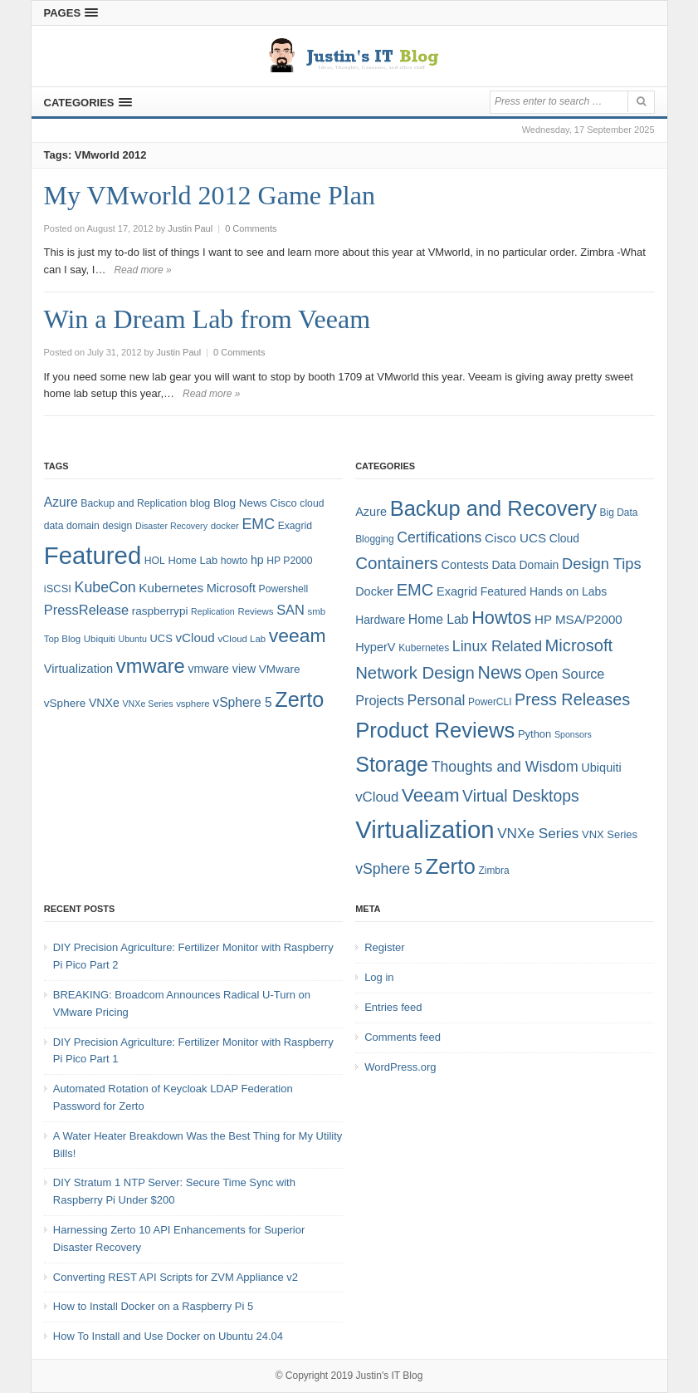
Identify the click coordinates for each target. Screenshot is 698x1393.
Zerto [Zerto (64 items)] (299, 699)
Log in (378, 977)
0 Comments (250, 228)
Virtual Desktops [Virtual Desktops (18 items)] (520, 796)
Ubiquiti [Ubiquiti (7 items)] (99, 639)
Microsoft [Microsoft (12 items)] (231, 588)
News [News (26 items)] (500, 673)
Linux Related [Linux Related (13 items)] (497, 646)
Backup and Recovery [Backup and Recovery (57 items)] (493, 508)
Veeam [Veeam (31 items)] (430, 795)
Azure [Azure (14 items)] (61, 502)
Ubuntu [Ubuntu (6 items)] (133, 639)
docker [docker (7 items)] (225, 526)
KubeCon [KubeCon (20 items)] (105, 587)
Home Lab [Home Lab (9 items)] (192, 560)
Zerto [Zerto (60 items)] (450, 866)
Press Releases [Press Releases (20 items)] (572, 699)
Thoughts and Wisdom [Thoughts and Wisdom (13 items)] (505, 766)
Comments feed (402, 1037)
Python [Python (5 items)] (534, 734)
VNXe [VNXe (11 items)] (104, 702)
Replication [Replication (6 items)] (213, 611)
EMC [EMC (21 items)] (415, 590)
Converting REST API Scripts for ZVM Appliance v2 (175, 1277)
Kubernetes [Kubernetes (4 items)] (423, 648)
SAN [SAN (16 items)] (290, 609)
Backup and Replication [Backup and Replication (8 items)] (134, 503)
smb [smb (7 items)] (317, 611)
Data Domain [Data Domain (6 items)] (525, 564)
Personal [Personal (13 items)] (437, 700)
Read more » (142, 270)
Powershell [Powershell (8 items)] (284, 589)
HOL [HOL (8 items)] (154, 561)
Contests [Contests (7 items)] (465, 564)
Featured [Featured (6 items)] (503, 591)
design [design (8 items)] (117, 526)
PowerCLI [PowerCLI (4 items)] (489, 702)
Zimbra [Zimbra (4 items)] (493, 870)
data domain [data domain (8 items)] (72, 526)
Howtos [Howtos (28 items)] (501, 617)
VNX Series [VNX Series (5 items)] (609, 834)
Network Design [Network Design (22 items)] (415, 673)
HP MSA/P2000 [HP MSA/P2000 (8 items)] (578, 619)
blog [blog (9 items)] (200, 503)
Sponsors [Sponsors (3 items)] (573, 734)
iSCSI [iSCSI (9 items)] (57, 588)
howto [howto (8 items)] (234, 561)
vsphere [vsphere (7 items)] (193, 704)
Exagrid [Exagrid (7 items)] (457, 591)
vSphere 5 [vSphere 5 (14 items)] (241, 702)
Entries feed (393, 1007)
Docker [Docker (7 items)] (374, 591)
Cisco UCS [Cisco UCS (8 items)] (515, 538)
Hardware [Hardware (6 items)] (380, 619)
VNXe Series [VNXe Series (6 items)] (147, 704)
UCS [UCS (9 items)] (161, 638)
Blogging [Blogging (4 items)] (374, 539)
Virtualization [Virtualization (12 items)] (78, 668)
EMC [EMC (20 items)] (259, 524)
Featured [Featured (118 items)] (92, 555)
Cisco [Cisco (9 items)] (283, 503)
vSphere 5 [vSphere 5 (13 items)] (388, 869)
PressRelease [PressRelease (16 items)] (86, 609)
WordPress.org (400, 1067)
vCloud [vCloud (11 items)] (376, 797)
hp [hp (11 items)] (257, 560)
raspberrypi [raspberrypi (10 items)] (160, 611)
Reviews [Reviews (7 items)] (255, 611)
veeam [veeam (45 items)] (297, 635)
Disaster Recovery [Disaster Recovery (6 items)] (171, 526)
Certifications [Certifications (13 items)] (439, 537)
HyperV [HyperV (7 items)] (375, 647)
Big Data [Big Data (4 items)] (619, 512)
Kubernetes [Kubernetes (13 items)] (171, 588)
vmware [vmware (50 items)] (150, 666)
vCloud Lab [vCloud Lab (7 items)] (241, 639)
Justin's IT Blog (389, 1375)
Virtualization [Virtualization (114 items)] (424, 829)
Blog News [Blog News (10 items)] (240, 503)
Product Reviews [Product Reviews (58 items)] (435, 730)
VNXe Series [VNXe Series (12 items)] (537, 833)
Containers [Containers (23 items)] (396, 562)
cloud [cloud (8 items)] (312, 503)
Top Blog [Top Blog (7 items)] (62, 639)
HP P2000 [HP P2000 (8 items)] (289, 561)
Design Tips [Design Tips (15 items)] (602, 563)
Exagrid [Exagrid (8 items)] (295, 526)
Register (384, 947)
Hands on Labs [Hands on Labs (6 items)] (568, 591)
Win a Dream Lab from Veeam (207, 319)
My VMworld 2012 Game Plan (209, 195)
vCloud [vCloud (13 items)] (194, 637)
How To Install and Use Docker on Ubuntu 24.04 (168, 1336)
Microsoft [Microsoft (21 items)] (579, 645)
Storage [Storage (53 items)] (391, 764)
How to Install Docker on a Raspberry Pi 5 (153, 1306)
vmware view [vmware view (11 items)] (222, 668)
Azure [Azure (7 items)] (371, 511)
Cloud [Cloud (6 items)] (564, 538)
